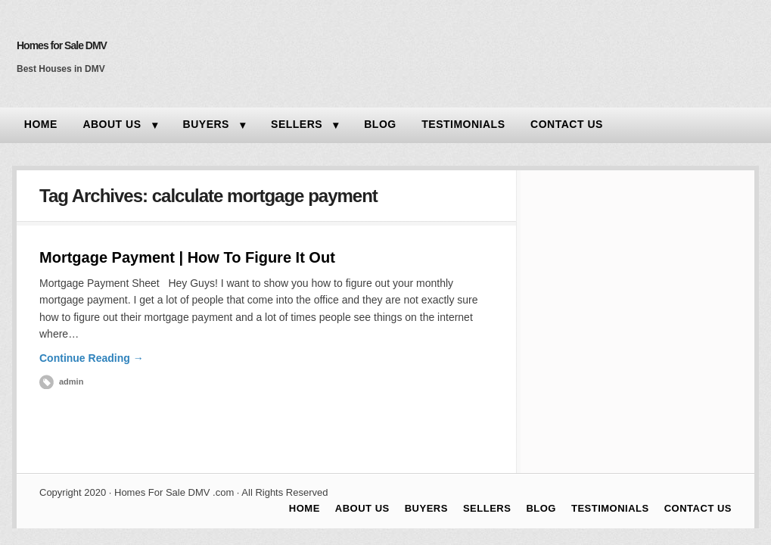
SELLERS (296, 124)
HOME (41, 124)
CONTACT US (566, 124)
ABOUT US (111, 124)
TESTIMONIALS (463, 124)
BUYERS (206, 124)
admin (71, 381)
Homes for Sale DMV (62, 45)
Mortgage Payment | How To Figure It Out (187, 257)
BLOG (380, 124)
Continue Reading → (91, 358)
